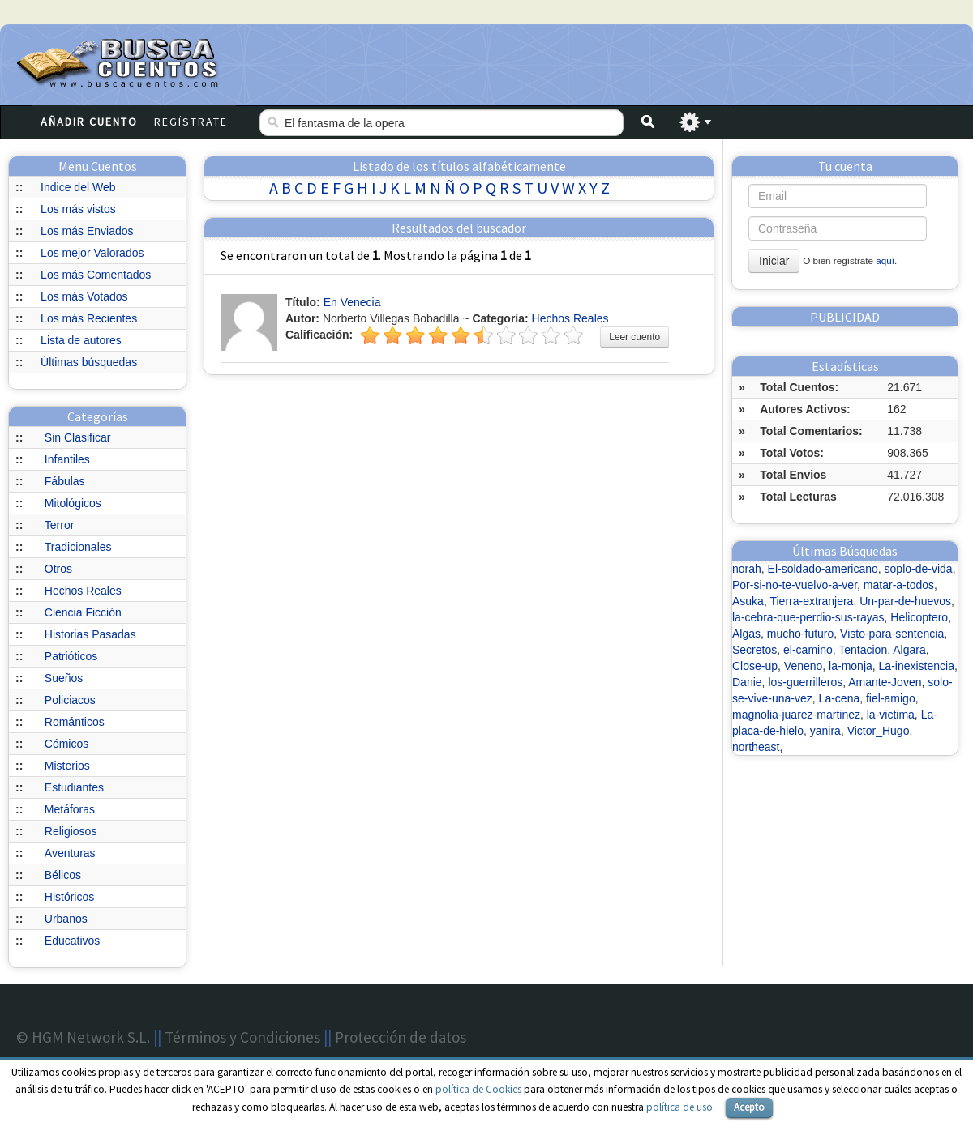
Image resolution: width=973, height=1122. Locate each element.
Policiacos (70, 699)
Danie (747, 682)
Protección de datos (400, 1037)
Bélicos (63, 874)
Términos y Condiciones (242, 1037)
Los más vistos (78, 209)
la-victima (891, 714)
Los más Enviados (87, 230)
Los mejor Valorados (92, 252)
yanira (825, 730)
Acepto (749, 1107)
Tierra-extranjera (811, 601)
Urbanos (66, 918)
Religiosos (71, 831)
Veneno (803, 665)
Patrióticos (71, 656)
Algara (909, 649)
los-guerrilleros (805, 682)
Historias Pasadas (90, 634)
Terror (60, 524)
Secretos (754, 649)
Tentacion (862, 649)
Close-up (755, 665)
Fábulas (65, 481)
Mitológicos (73, 503)
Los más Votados (84, 296)
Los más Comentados (96, 274)
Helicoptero (919, 617)
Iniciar (774, 260)
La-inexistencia (916, 665)
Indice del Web (78, 187)
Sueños (64, 678)
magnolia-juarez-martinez (796, 714)
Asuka (748, 601)
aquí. (886, 260)
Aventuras (70, 853)
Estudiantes (74, 787)
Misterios (67, 765)
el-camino (808, 649)
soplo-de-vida (919, 568)
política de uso (679, 1107)
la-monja (850, 665)
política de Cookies (478, 1089)
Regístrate (191, 121)
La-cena (839, 698)
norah (746, 568)
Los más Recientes (89, 318)
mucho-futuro (800, 633)
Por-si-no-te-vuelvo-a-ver (794, 584)
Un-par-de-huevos (905, 601)
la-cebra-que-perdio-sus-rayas (808, 617)
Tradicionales (78, 546)
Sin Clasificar (78, 437)
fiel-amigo (890, 698)
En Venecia (352, 302)
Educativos (72, 940)
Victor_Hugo (878, 730)
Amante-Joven (884, 682)
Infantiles (67, 459)
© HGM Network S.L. (83, 1037)
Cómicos (66, 743)
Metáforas (70, 809)
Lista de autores (81, 340)
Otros (58, 568)
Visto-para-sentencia (892, 633)
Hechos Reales (83, 590)
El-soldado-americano (823, 568)
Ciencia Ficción (83, 612)
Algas (746, 633)
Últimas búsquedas (89, 362)
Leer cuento (634, 337)
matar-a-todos (899, 584)
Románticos (75, 721)
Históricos (69, 896)
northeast (755, 746)
